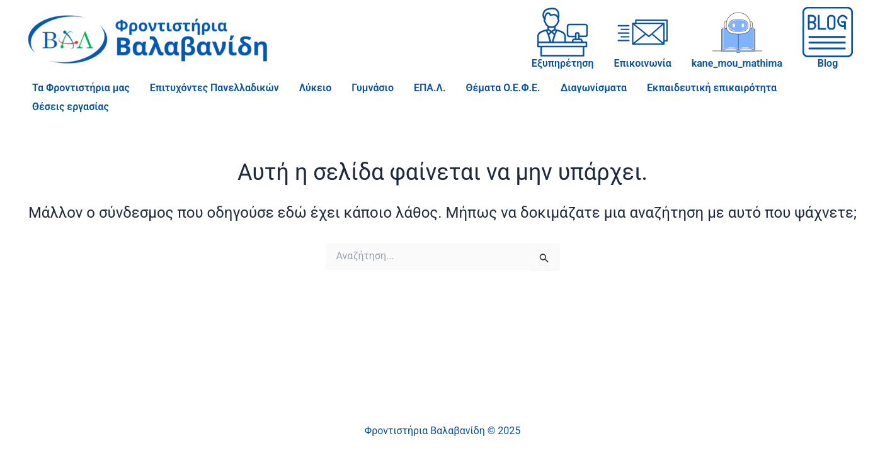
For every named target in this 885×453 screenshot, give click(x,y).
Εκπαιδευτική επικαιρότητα (712, 88)
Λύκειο (315, 88)
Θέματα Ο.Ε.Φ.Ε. (502, 88)
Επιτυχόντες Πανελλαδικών (214, 88)
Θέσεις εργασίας (70, 107)
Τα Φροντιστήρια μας (81, 88)
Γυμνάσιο (372, 88)
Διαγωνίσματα (594, 88)
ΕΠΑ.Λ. (430, 88)
